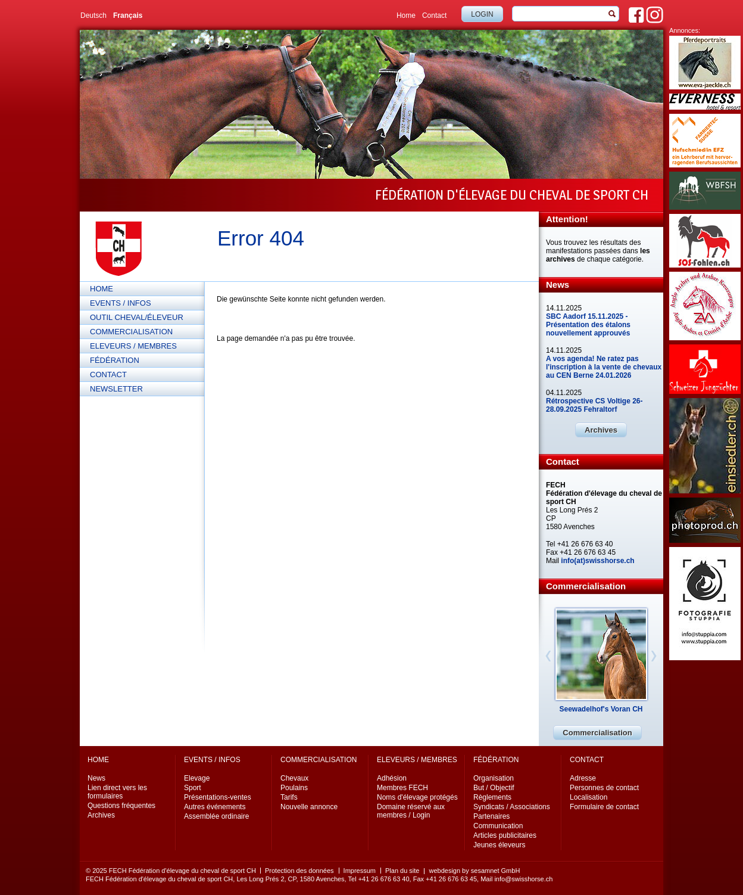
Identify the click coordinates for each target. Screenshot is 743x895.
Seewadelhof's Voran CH (601, 709)
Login (482, 14)
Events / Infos (120, 303)
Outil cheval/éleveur (136, 317)
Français (127, 15)
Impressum (360, 870)
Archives (601, 429)
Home (406, 15)
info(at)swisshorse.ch (597, 561)
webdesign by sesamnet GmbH (474, 870)
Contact (434, 15)
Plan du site (402, 870)
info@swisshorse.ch (523, 878)
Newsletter (116, 388)
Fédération (114, 360)
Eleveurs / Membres (133, 345)
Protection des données (299, 870)
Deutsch (93, 15)
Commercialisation (131, 331)
